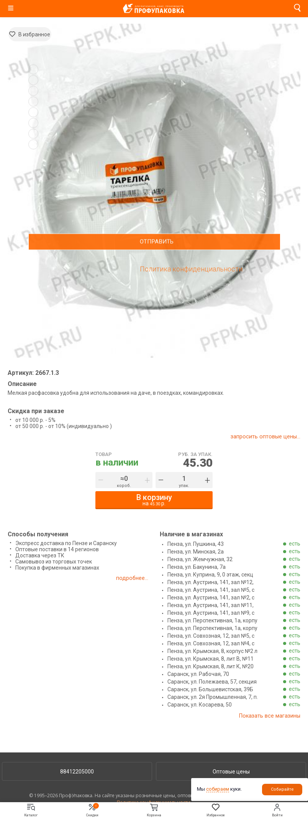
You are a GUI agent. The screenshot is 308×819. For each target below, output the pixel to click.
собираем (217, 789)
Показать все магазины (268, 715)
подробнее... (132, 578)
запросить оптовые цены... (264, 436)
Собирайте (282, 789)
